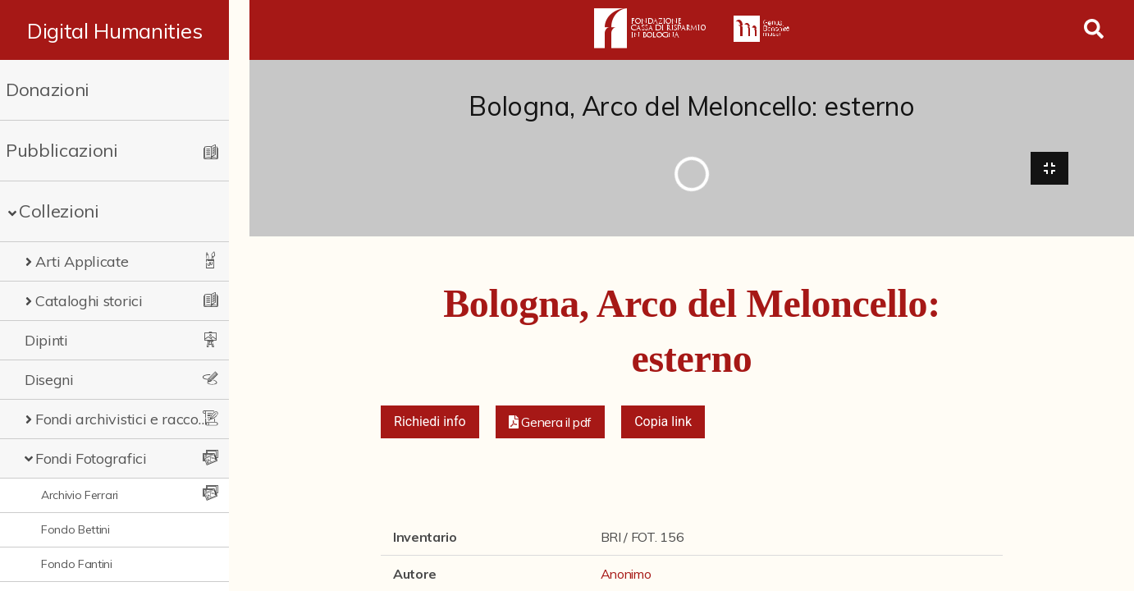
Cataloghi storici (89, 300)
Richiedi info (430, 422)
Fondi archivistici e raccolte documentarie (130, 419)
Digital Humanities (124, 30)
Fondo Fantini (76, 564)
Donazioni (47, 89)
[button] (551, 422)
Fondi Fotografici (91, 458)
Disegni (49, 379)
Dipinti (46, 340)
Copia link (663, 422)
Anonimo (626, 574)
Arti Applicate (82, 261)
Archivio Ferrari (79, 495)
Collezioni (59, 210)
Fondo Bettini (75, 529)
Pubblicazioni (62, 150)
